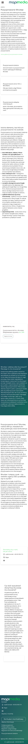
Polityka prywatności (7, 725)
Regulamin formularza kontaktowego (11, 730)
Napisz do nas (8, 336)
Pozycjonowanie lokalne (9, 733)
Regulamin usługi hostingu (8, 729)
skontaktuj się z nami (20, 543)
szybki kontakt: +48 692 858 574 (14, 554)
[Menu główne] (2, 2)
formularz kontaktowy (13, 719)
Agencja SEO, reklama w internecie (10, 739)
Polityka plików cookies (7, 727)
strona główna (4, 54)
